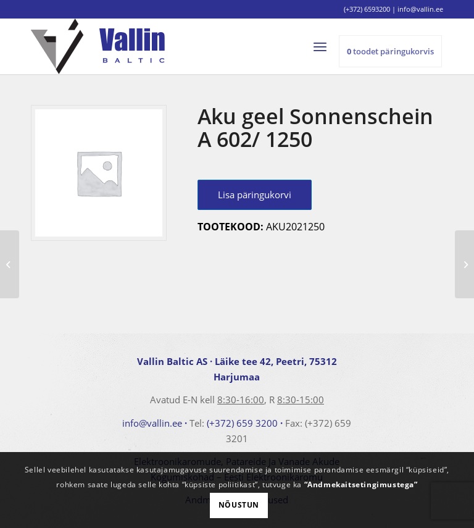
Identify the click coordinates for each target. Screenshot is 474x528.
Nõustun (238, 505)
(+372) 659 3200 (242, 423)
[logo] (98, 46)
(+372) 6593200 (367, 9)
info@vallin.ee (152, 423)
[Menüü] (326, 46)
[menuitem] (326, 46)
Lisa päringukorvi (254, 194)
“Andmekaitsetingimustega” (361, 484)
